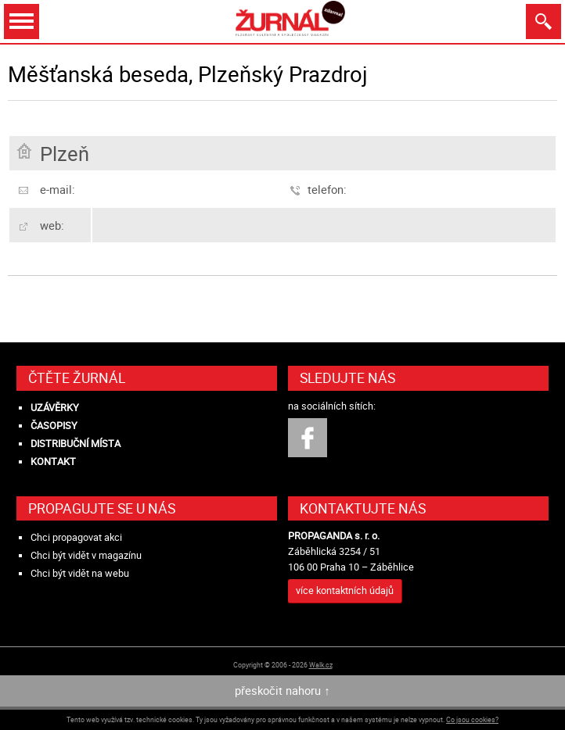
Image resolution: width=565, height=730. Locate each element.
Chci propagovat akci (76, 537)
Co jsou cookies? (472, 719)
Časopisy (54, 425)
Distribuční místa (76, 443)
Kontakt (53, 461)
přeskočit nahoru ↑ (282, 690)
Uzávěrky (55, 407)
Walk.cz (321, 664)
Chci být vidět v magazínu (86, 555)
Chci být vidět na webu (80, 573)
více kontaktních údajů (345, 590)
